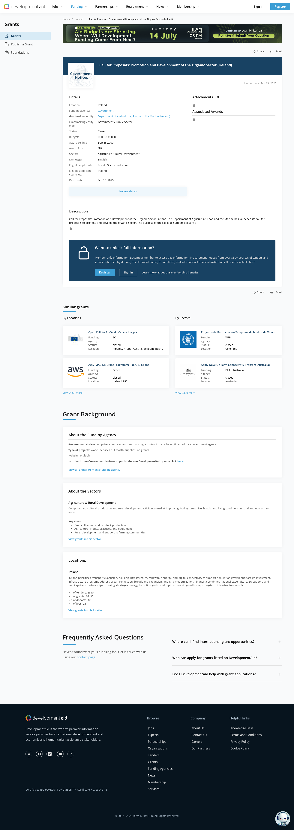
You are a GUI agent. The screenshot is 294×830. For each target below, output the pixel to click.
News (160, 7)
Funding (77, 7)
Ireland (79, 19)
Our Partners (200, 748)
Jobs (55, 7)
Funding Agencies (160, 769)
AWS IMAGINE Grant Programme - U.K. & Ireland (118, 365)
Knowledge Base (242, 728)
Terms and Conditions (246, 735)
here (180, 461)
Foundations (16, 52)
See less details (128, 191)
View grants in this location (86, 610)
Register (280, 7)
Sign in (258, 7)
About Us (198, 728)
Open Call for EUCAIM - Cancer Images (112, 332)
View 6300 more (185, 393)
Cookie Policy (239, 748)
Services (154, 789)
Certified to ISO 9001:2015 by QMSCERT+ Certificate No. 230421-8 (66, 789)
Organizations (158, 748)
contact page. (86, 657)
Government (105, 110)
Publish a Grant (18, 44)
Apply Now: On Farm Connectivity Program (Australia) (235, 365)
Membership (186, 7)
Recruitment (135, 7)
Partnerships (104, 7)
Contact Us (199, 735)
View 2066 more (72, 393)
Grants (12, 36)
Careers (196, 742)
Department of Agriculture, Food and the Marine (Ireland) (134, 116)
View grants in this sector (84, 539)
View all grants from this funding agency (94, 469)
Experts (153, 735)
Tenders (154, 755)
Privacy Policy (240, 742)
